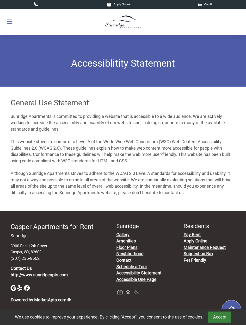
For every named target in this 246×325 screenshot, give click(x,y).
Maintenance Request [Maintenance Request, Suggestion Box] (205, 247)
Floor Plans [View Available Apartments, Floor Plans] (126, 247)
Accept (220, 317)
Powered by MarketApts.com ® (41, 300)
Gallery (122, 234)
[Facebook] (27, 287)
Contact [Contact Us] (123, 260)
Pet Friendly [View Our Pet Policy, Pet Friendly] (195, 260)
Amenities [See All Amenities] (126, 241)
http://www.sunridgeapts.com (39, 275)
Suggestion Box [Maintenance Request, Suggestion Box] (198, 253)
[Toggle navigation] (9, 22)
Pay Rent (192, 234)
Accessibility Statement (138, 273)
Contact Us (21, 268)
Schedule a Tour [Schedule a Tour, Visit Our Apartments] (131, 266)
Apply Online (118, 4)
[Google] (14, 287)
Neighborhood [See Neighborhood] (129, 253)
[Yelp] (20, 287)
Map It (205, 4)
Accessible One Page (136, 279)
